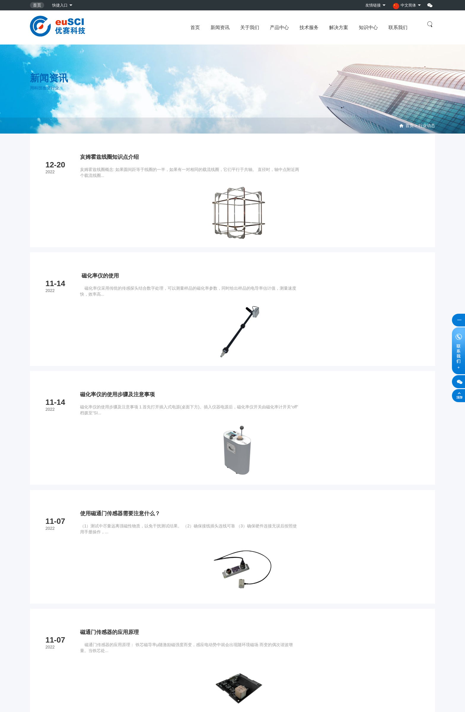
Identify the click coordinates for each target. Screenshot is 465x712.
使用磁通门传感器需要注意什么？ (123, 377)
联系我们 (397, 27)
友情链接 (370, 5)
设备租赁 (136, 629)
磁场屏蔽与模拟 (44, 639)
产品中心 (279, 27)
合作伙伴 (234, 639)
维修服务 (136, 600)
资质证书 (234, 619)
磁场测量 (38, 610)
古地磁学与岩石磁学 (48, 619)
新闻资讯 (220, 27)
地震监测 (38, 600)
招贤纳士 (234, 629)
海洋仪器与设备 (44, 629)
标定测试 (136, 610)
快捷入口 (60, 5)
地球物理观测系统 (46, 659)
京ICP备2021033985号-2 (53, 701)
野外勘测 (136, 619)
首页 (37, 5)
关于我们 (249, 27)
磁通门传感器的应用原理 (112, 450)
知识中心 (368, 27)
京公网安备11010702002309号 (104, 701)
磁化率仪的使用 (101, 230)
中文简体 (403, 6)
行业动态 (426, 125)
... (256, 530)
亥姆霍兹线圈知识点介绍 (112, 157)
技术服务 (309, 27)
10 (272, 530)
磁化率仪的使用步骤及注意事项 (121, 303)
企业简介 (234, 610)
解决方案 (338, 27)
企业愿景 (234, 600)
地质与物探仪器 (44, 649)
